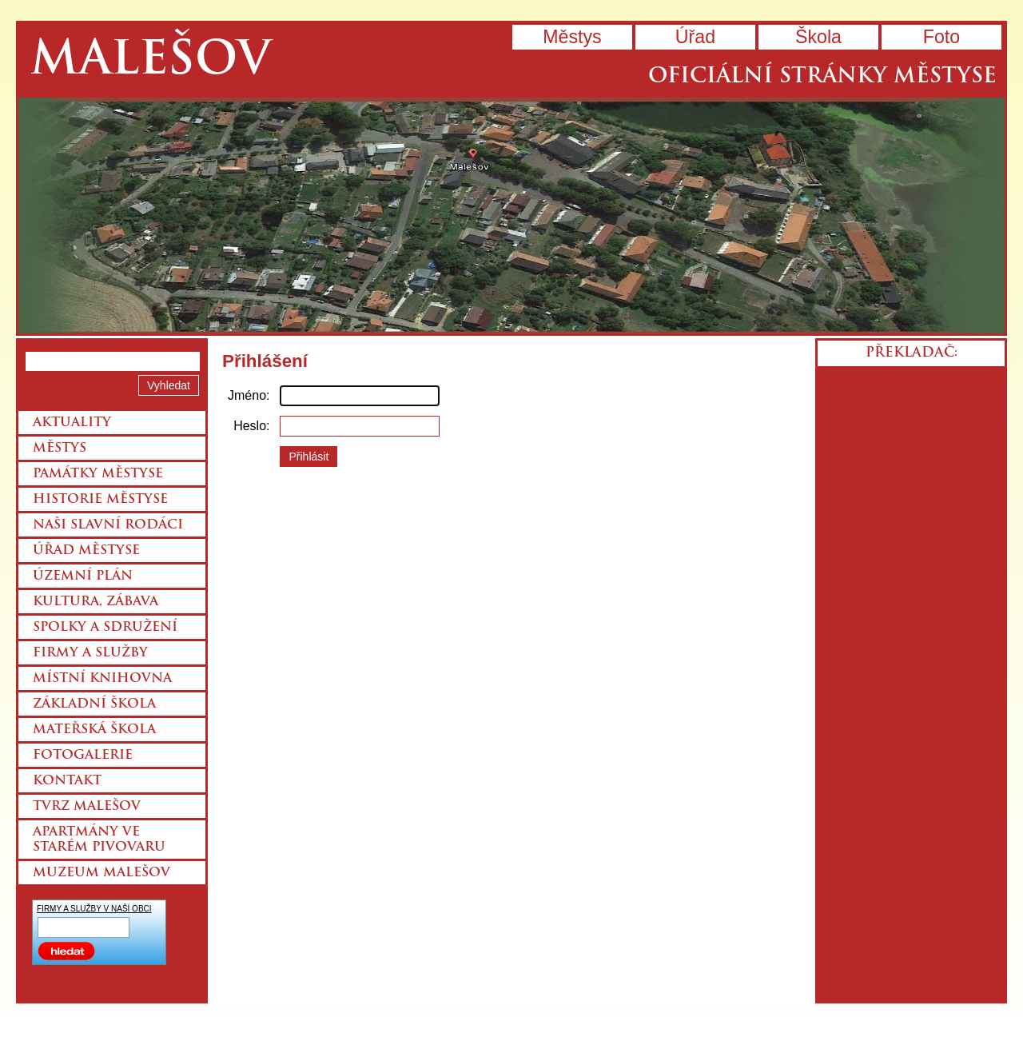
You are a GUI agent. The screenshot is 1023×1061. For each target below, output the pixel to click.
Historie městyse (100, 499)
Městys (572, 36)
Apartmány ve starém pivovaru (99, 840)
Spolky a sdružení (105, 627)
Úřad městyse (86, 550)
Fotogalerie (83, 755)
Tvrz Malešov (87, 806)
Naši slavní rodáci (108, 525)
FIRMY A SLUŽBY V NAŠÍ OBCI (94, 908)
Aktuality (72, 423)
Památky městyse (98, 474)
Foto (941, 36)
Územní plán (83, 576)
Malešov (150, 62)
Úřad (695, 36)
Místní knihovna (102, 678)
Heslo (249, 426)
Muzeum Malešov (101, 873)
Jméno (247, 395)
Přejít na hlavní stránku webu (511, 215)
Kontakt (67, 781)
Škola (818, 36)
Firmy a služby (90, 653)
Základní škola (94, 704)
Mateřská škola (94, 730)
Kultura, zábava (95, 602)
